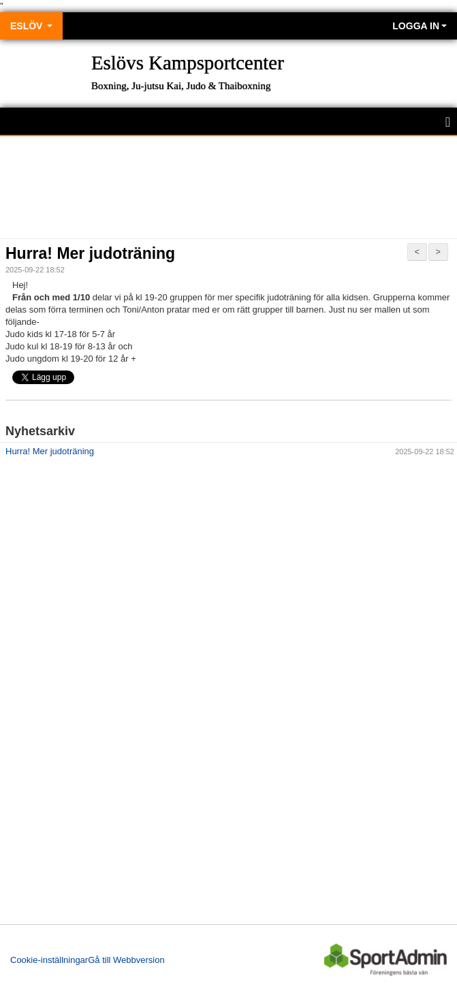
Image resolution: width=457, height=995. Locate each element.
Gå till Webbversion (126, 960)
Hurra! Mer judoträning (90, 253)
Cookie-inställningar (49, 960)
